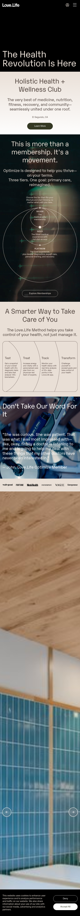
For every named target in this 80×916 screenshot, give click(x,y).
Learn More (40, 126)
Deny (65, 899)
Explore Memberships (40, 293)
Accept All (65, 907)
